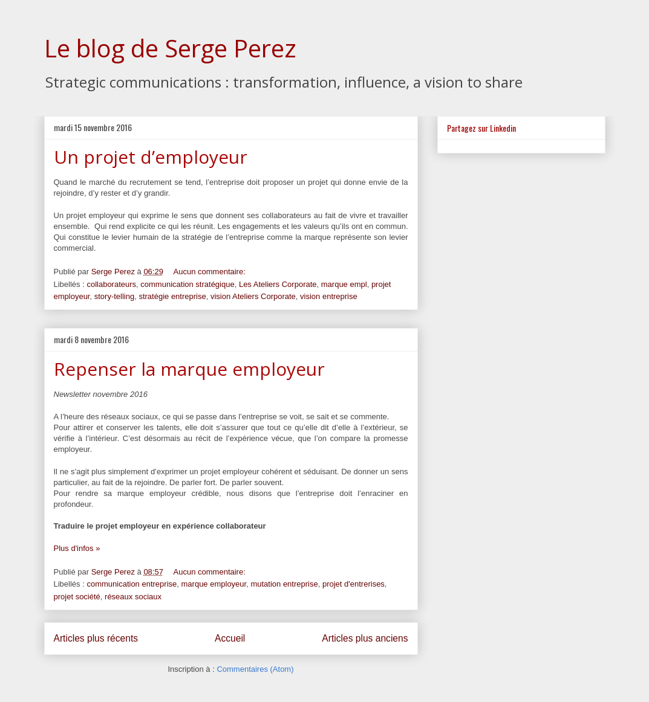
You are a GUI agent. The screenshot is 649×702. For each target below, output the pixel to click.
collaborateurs (111, 284)
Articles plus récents (96, 638)
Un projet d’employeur (150, 156)
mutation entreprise (284, 583)
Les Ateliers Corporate (278, 284)
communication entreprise (131, 583)
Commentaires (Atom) (255, 669)
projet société (77, 596)
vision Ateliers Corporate (253, 296)
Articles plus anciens (365, 638)
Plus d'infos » (77, 548)
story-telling (114, 296)
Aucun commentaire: (211, 271)
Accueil (230, 638)
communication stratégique (187, 284)
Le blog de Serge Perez (170, 48)
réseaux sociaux (133, 596)
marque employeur (214, 583)
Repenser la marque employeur (189, 368)
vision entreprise (328, 296)
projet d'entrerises (353, 583)
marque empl (344, 284)
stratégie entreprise (172, 296)
